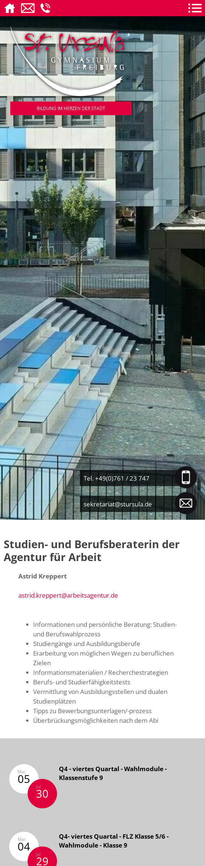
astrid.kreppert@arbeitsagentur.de (68, 595)
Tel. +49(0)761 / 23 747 (116, 478)
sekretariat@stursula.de (118, 503)
